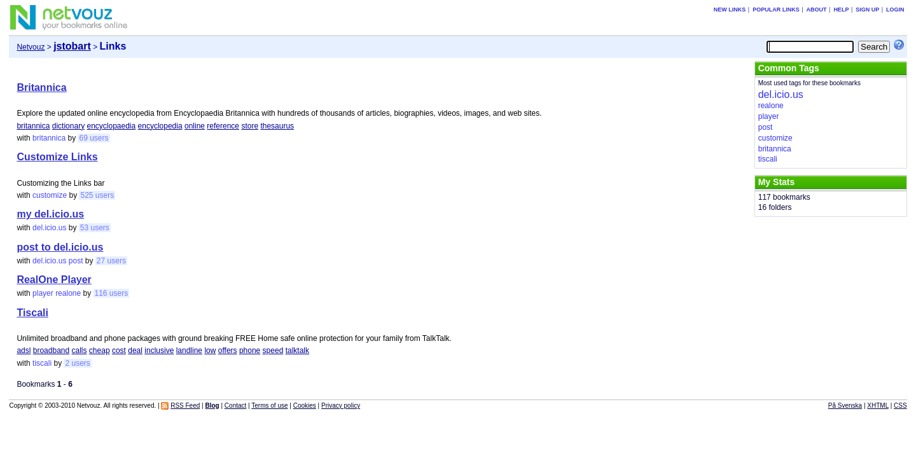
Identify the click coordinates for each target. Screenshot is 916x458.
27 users (111, 260)
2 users (77, 363)
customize (49, 195)
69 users (93, 138)
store (249, 125)
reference (223, 125)
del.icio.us (49, 227)
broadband (51, 350)
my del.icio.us (50, 214)
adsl (24, 350)
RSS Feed (185, 405)
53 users (94, 227)
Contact (235, 405)
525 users (97, 195)
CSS (900, 405)
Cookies (304, 405)
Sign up (867, 9)
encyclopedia (160, 125)
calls (79, 350)
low (210, 350)
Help (841, 9)
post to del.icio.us (60, 247)
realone (68, 293)
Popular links (776, 9)
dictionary (68, 125)
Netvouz (31, 47)
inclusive (159, 350)
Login (895, 9)
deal (135, 350)
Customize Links (57, 156)
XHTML (878, 405)
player (42, 293)
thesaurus (277, 125)
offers (227, 350)
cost (119, 350)
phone (249, 350)
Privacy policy (340, 405)
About (817, 9)
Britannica (41, 87)
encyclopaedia (111, 125)
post (76, 260)
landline (189, 350)
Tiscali (32, 312)
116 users (111, 293)
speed (273, 350)
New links (730, 9)
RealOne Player (54, 279)
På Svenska (845, 405)
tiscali (42, 363)
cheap (99, 350)
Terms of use (269, 405)
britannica (33, 125)
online (194, 125)
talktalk (297, 350)
